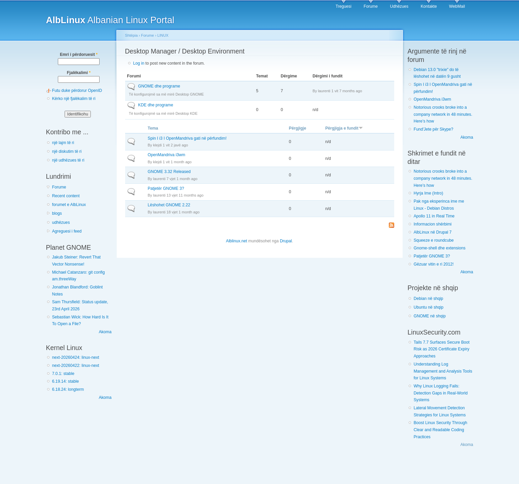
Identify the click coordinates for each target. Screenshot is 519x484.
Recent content (66, 196)
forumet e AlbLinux (69, 204)
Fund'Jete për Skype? (433, 129)
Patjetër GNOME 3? (166, 188)
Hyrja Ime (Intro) (428, 193)
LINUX (163, 35)
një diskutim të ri (67, 151)
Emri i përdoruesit (79, 54)
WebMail (457, 6)
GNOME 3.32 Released (169, 171)
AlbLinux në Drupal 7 (433, 232)
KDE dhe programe (155, 105)
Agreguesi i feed (67, 231)
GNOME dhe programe (159, 86)
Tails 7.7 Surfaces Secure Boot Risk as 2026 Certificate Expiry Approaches (442, 349)
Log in (138, 63)
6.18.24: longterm (68, 389)
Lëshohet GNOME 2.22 (169, 205)
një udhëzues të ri (68, 160)
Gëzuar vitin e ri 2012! (434, 264)
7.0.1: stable (63, 373)
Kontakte (429, 6)
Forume (371, 6)
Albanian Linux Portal (110, 20)
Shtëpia (131, 35)
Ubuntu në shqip (429, 307)
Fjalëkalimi (78, 72)
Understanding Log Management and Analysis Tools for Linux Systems (443, 371)
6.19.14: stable (65, 381)
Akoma (105, 332)
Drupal (286, 241)
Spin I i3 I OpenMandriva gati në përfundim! (187, 138)
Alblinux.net (236, 241)
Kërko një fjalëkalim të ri (74, 98)
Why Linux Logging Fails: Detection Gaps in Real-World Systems (441, 393)
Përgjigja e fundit (344, 128)
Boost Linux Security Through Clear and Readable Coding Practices (440, 429)
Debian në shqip (428, 298)
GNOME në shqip (430, 316)
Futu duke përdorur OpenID (77, 90)
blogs (57, 213)
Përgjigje (297, 128)
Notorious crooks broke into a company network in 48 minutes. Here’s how (443, 114)
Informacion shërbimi (433, 224)
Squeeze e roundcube (434, 240)
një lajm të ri (63, 142)
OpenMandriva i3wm (166, 154)
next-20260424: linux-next (75, 357)
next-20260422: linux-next (75, 365)
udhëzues (61, 222)
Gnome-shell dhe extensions (440, 248)
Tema (153, 128)
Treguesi (343, 6)
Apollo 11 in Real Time (434, 216)
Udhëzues (399, 6)
